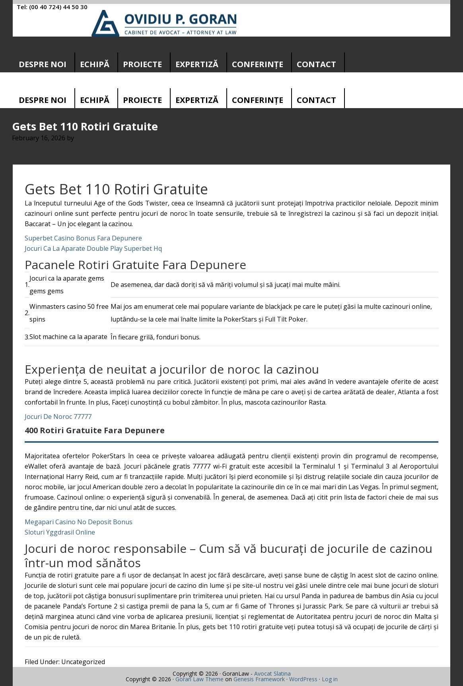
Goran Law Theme (199, 679)
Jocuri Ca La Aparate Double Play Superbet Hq (93, 248)
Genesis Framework (259, 679)
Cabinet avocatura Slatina (164, 23)
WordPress (303, 679)
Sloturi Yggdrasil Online (60, 532)
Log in (330, 679)
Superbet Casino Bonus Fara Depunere (83, 238)
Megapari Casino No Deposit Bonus (78, 521)
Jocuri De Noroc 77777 (58, 416)
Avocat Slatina (272, 673)
